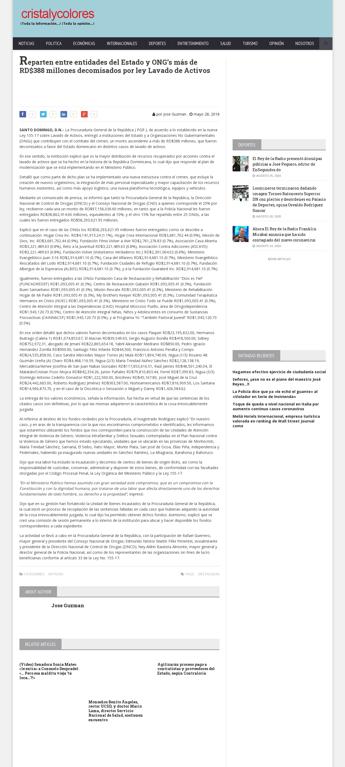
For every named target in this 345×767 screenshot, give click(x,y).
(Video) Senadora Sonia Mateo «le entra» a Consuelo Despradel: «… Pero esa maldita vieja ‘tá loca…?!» (49, 671)
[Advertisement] (230, 16)
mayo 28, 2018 (204, 114)
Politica (54, 43)
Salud (225, 43)
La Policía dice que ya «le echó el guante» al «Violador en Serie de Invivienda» (275, 394)
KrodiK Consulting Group (144, 762)
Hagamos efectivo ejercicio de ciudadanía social (279, 371)
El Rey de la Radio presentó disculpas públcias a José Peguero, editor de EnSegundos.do (287, 164)
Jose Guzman (67, 605)
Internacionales (122, 43)
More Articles (279, 259)
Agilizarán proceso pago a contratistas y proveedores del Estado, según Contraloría (186, 669)
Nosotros (304, 43)
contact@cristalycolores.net (184, 762)
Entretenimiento (193, 43)
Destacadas (209, 574)
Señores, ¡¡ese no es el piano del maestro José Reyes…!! (277, 382)
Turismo (250, 43)
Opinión (276, 43)
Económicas (84, 43)
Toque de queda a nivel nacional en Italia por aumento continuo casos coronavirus (276, 406)
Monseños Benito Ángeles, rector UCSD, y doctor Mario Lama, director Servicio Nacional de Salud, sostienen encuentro (115, 710)
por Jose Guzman (169, 114)
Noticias (26, 43)
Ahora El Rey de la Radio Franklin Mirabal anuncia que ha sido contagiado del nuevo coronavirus (284, 234)
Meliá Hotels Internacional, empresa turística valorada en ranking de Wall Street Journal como (276, 421)
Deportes (157, 43)
